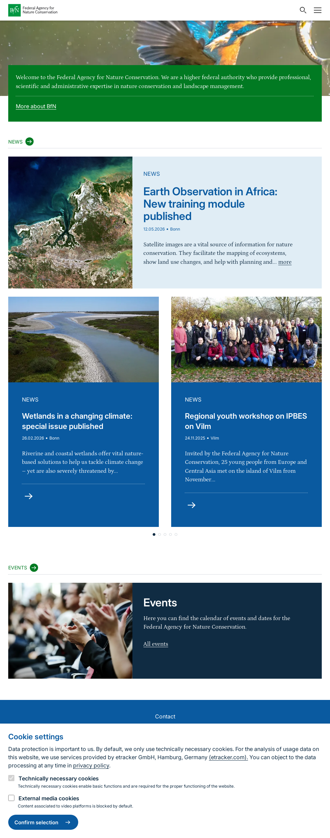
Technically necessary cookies (59, 778)
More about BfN (36, 106)
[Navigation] (316, 10)
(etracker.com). (228, 757)
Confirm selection (43, 822)
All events (155, 644)
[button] (154, 534)
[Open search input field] (301, 10)
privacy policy (91, 765)
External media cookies (49, 798)
